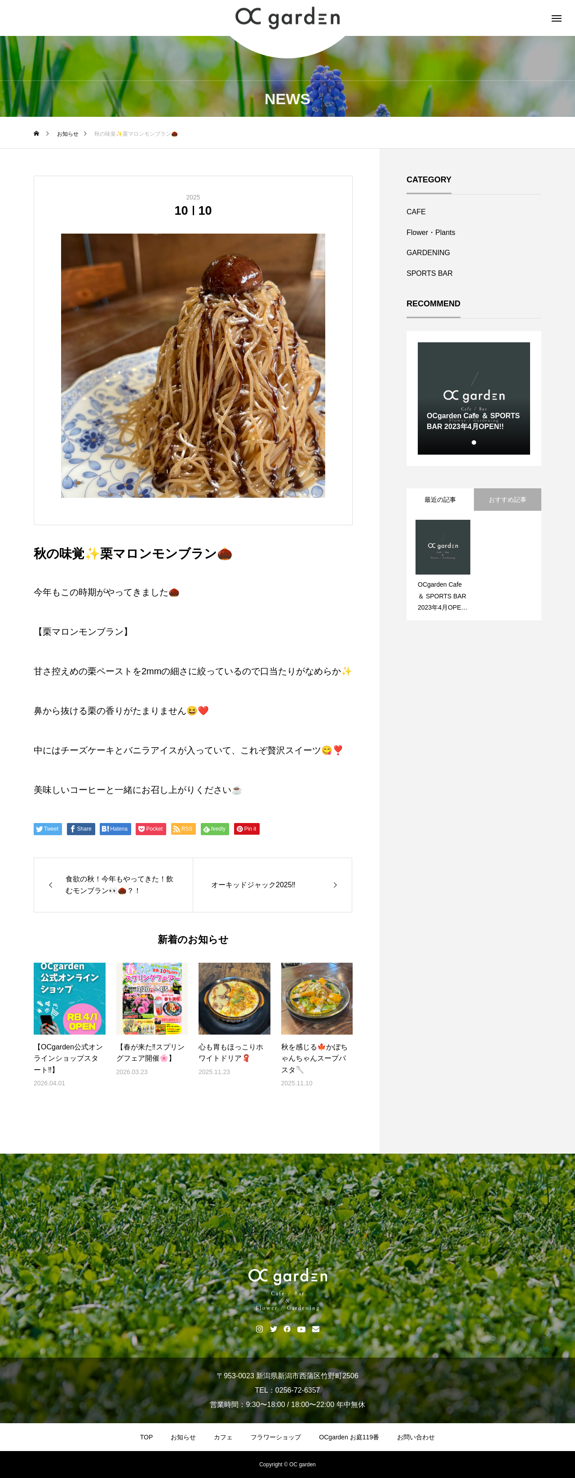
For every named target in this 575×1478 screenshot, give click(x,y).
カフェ (223, 1437)
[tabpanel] (474, 398)
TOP (146, 1437)
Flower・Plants (431, 232)
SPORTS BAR (430, 273)
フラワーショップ (276, 1437)
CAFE (416, 212)
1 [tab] (474, 442)
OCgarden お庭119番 (349, 1437)
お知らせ (183, 1437)
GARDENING (428, 253)
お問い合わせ (416, 1437)
